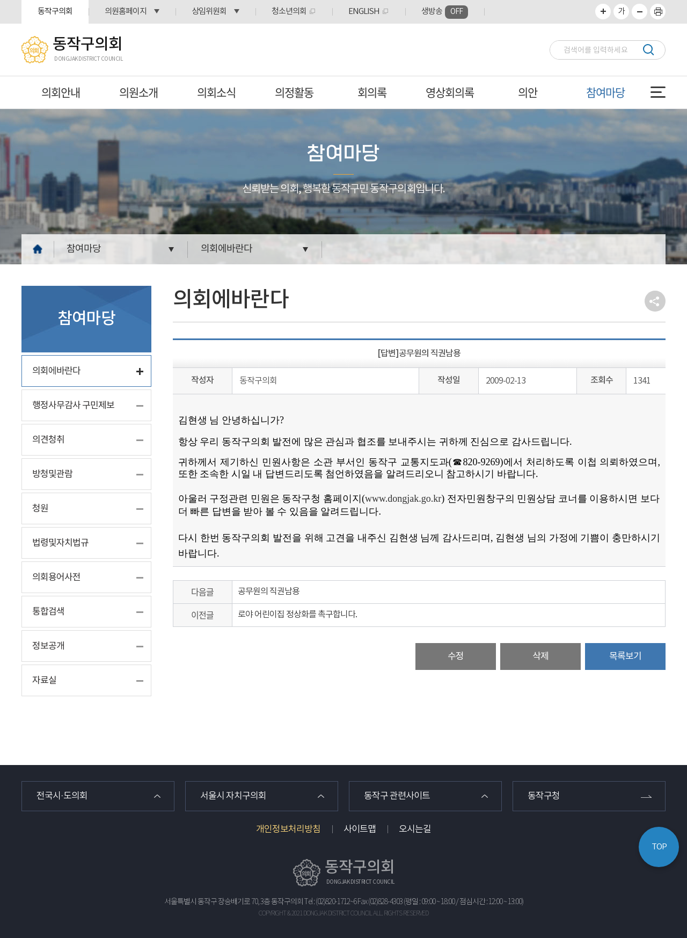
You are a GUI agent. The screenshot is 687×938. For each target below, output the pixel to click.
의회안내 (60, 92)
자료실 (44, 680)
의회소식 (216, 92)
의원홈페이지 (126, 11)
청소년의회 (289, 11)
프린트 (658, 11)
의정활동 (294, 92)
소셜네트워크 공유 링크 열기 (655, 301)
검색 (648, 50)
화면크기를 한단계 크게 (603, 11)
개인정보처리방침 (288, 829)
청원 (40, 508)
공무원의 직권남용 (268, 591)
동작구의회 (55, 11)
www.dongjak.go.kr (403, 498)
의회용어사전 (56, 577)
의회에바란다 (226, 249)
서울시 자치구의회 (233, 796)
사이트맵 (360, 829)
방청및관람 (52, 474)
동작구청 (544, 796)
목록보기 (625, 656)
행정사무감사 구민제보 (73, 405)
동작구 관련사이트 (397, 796)
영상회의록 (450, 92)
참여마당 (605, 92)
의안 (527, 92)
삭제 (540, 656)
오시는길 (415, 829)
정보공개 (48, 646)
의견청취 (48, 440)
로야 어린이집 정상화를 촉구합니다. (297, 614)
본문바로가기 (0, 0)
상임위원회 (209, 11)
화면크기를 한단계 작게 (639, 11)
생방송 (444, 12)
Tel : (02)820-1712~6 (330, 902)
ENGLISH (363, 11)
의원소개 (138, 92)
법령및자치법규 (60, 543)
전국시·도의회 (61, 796)
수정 (456, 656)
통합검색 (48, 612)
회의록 (371, 92)
